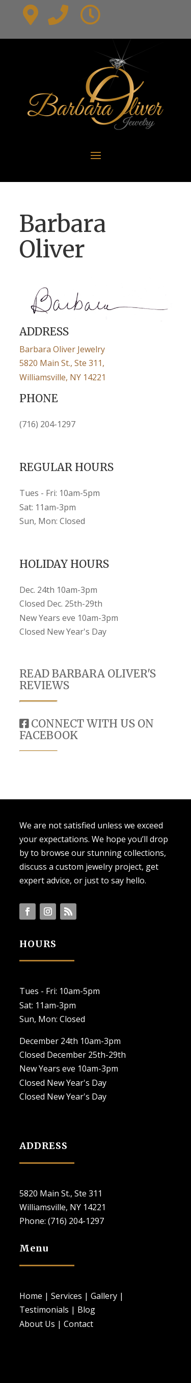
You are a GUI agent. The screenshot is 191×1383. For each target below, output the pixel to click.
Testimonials (44, 1309)
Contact (78, 1323)
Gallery (104, 1295)
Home (30, 1295)
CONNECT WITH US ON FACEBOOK (86, 729)
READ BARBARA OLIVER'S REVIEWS (87, 679)
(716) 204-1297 (47, 424)
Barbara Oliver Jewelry (62, 349)
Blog (86, 1309)
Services (66, 1295)
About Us (37, 1323)
